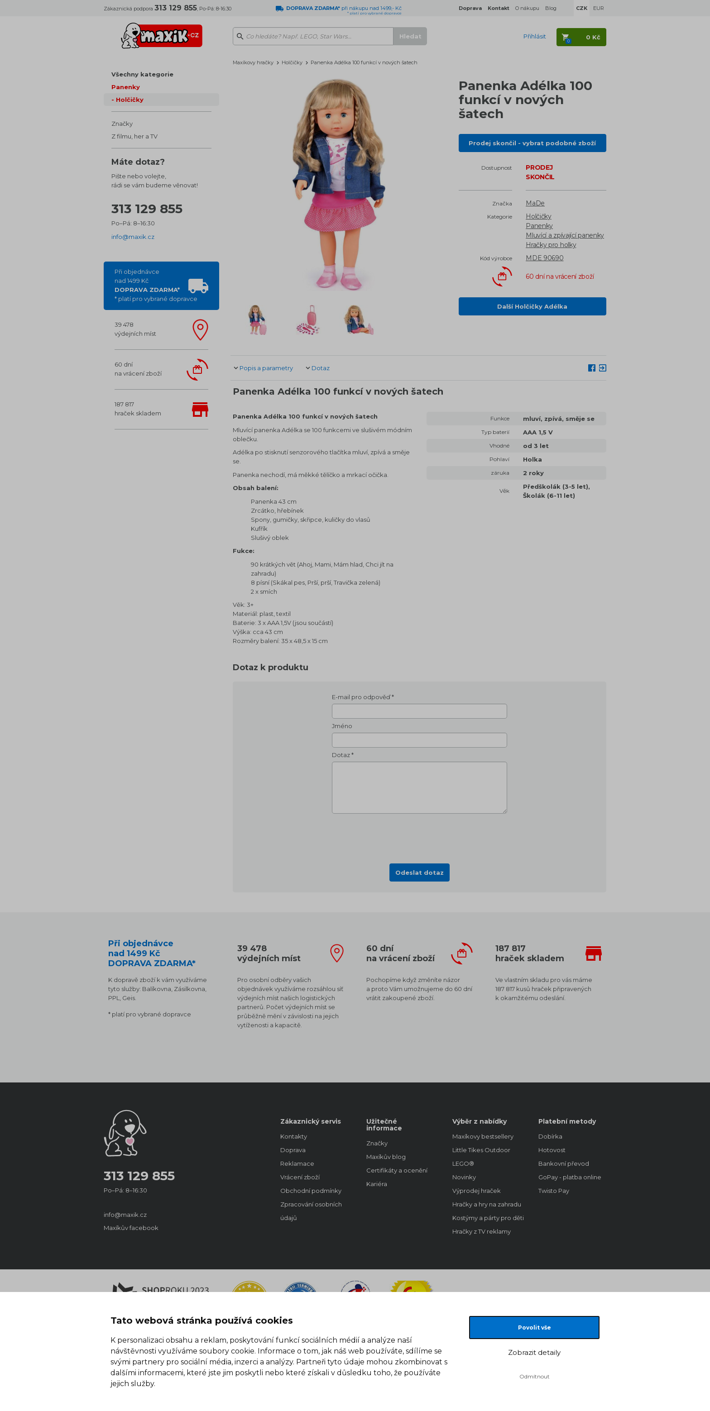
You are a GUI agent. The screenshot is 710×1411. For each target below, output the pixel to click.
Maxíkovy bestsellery (482, 1136)
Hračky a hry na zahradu (486, 1204)
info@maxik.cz (132, 236)
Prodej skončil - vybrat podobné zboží (532, 143)
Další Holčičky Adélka (532, 306)
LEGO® (463, 1163)
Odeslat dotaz (419, 872)
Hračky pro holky (551, 245)
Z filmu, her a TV (134, 136)
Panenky (125, 87)
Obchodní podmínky (310, 1190)
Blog (550, 8)
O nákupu (527, 8)
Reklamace (297, 1163)
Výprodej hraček (476, 1190)
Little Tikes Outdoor (481, 1150)
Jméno (342, 725)
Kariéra (376, 1183)
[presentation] (420, 835)
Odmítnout (534, 1376)
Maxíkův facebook (131, 1227)
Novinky (464, 1177)
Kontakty (293, 1136)
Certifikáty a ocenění (396, 1170)
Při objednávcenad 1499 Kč (156, 285)
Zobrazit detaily (534, 1352)
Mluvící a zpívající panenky (565, 235)
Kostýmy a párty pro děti (486, 1217)
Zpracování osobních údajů (311, 1211)
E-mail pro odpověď (361, 697)
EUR (598, 8)
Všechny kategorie (142, 74)
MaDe (535, 203)
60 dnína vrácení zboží (138, 369)
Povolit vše (534, 1327)
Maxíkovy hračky (253, 62)
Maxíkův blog (386, 1156)
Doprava (293, 1150)
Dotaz (321, 368)
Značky (122, 123)
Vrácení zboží (300, 1177)
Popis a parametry (266, 368)
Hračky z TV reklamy (481, 1231)
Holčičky (130, 99)
